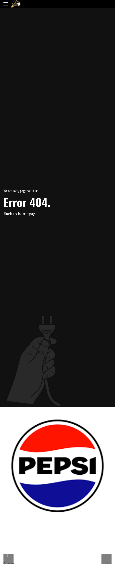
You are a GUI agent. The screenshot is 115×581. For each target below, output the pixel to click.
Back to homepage (20, 214)
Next (107, 563)
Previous (8, 563)
